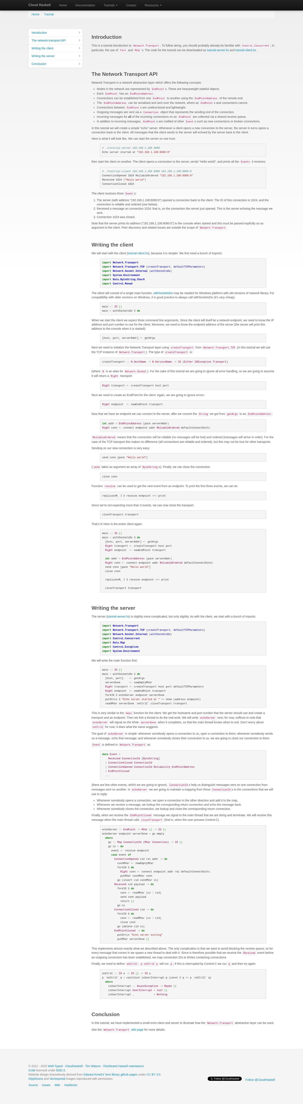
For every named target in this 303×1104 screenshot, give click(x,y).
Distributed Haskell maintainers (123, 1066)
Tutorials (111, 5)
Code (31, 1070)
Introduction (56, 32)
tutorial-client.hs (245, 50)
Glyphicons (35, 1078)
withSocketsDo (163, 293)
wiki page (123, 1029)
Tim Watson (93, 1066)
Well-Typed (55, 1066)
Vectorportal (57, 1078)
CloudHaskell (73, 1066)
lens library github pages (121, 1074)
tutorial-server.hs (218, 50)
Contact (131, 5)
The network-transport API (56, 40)
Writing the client (56, 48)
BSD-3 (60, 1070)
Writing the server (56, 56)
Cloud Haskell (39, 5)
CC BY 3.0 (154, 1074)
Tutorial (49, 14)
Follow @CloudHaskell (260, 1079)
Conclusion (56, 64)
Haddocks (70, 1085)
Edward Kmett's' (94, 1074)
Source (33, 1085)
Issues (46, 1085)
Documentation (85, 5)
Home (63, 5)
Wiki (57, 1085)
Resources (153, 5)
